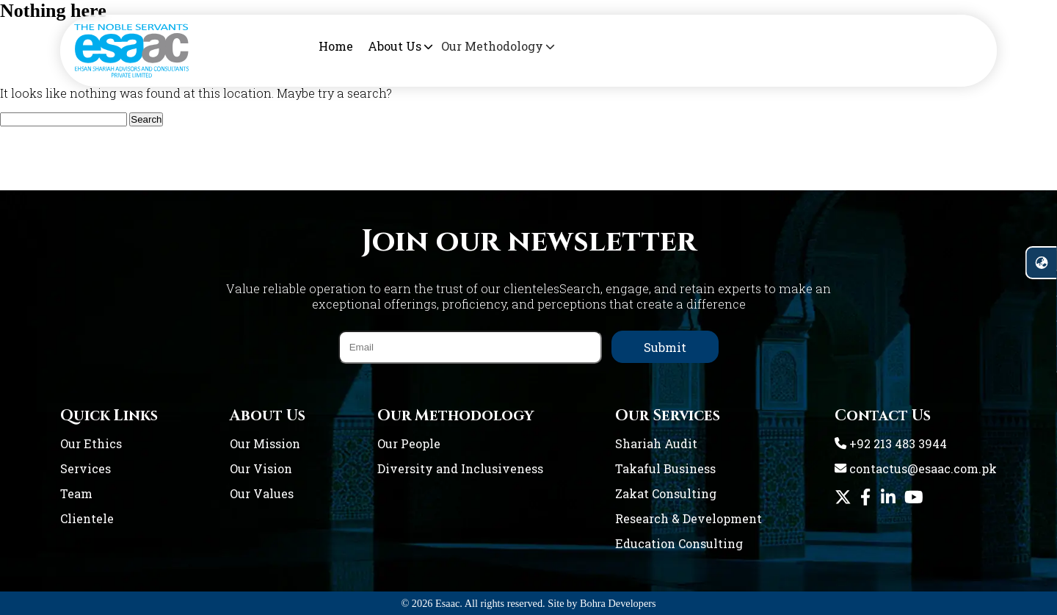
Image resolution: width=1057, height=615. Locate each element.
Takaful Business (665, 468)
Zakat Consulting (665, 493)
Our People (408, 443)
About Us (393, 46)
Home (336, 46)
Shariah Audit (656, 443)
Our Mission (265, 443)
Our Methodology (479, 46)
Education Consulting (679, 543)
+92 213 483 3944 (891, 443)
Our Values (262, 493)
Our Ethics (91, 443)
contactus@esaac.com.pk (916, 468)
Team (76, 493)
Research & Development (688, 518)
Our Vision (261, 468)
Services (85, 468)
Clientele (87, 518)
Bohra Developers (618, 603)
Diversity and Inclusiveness (460, 468)
